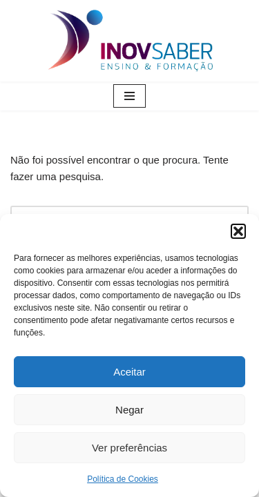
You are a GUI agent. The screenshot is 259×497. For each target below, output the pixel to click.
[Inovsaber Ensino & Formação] (130, 41)
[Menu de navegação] (129, 96)
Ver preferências (129, 448)
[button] (238, 231)
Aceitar (129, 372)
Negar (129, 410)
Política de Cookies (122, 479)
